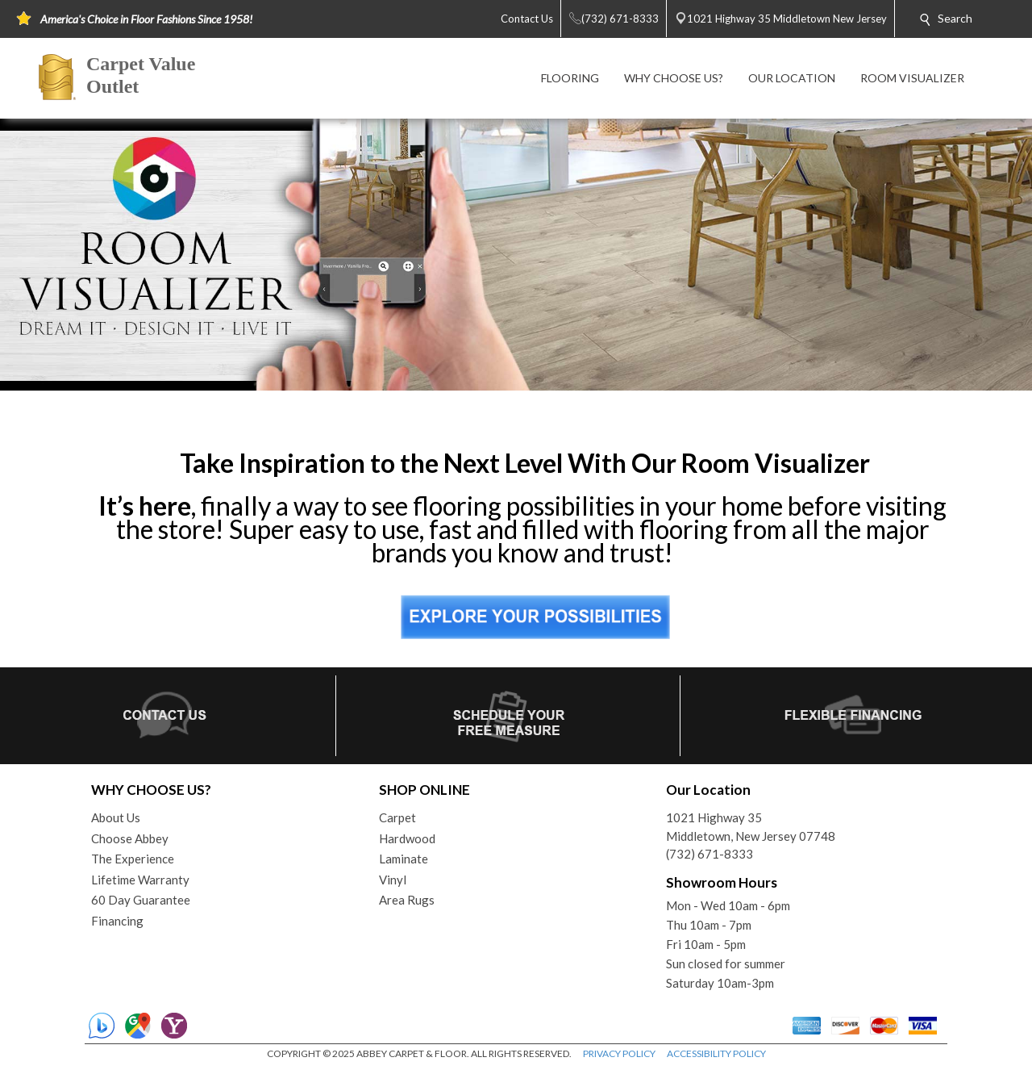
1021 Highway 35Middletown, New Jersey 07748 (750, 826)
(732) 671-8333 (709, 853)
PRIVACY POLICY (619, 1053)
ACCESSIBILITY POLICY (716, 1053)
